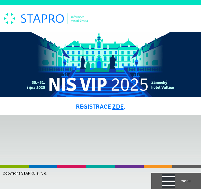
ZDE (118, 107)
